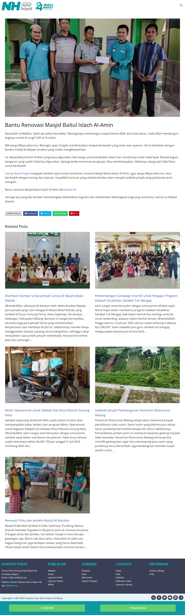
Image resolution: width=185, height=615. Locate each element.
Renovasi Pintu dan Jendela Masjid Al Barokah (37, 520)
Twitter (45, 213)
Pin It (74, 213)
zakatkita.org (11, 585)
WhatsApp (60, 213)
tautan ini (70, 189)
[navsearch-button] (175, 5)
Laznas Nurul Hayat (17, 173)
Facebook (30, 213)
